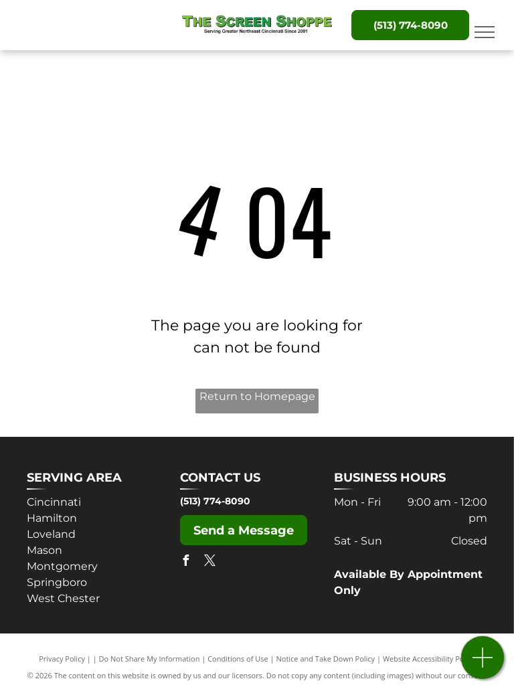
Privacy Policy (62, 659)
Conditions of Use (237, 659)
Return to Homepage (257, 396)
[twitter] (209, 562)
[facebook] (185, 562)
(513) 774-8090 (215, 501)
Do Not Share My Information (149, 659)
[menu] (484, 32)
